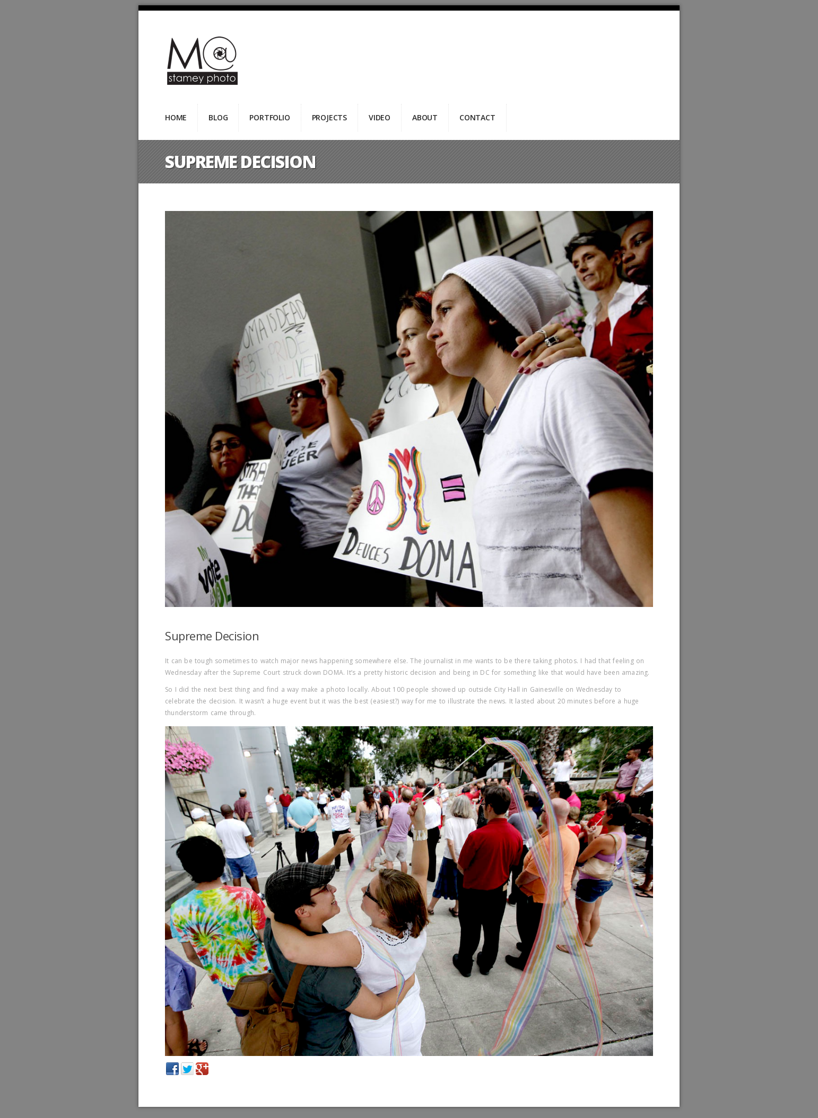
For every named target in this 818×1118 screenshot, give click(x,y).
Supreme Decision (212, 636)
